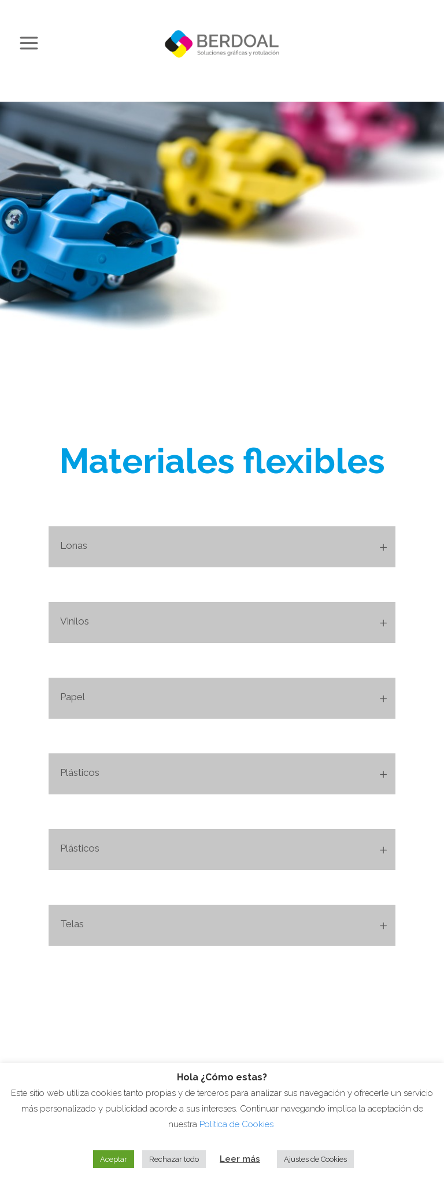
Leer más (240, 1159)
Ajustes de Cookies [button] (315, 1159)
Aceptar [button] (113, 1159)
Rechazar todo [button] (174, 1159)
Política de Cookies (237, 1124)
